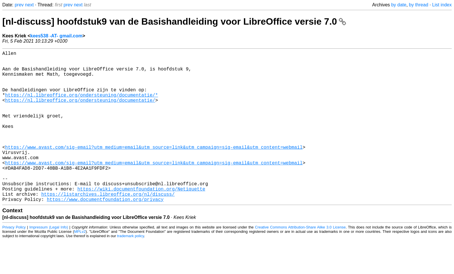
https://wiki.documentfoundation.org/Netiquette (141, 220)
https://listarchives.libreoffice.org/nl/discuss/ (108, 226)
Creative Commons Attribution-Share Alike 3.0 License (300, 261)
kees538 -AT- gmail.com (56, 35)
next (29, 4)
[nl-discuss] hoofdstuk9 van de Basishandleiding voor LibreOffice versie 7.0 (174, 21)
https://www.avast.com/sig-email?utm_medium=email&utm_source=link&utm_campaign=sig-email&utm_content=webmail (154, 169)
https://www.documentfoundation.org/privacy (105, 233)
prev (19, 4)
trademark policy (130, 269)
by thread (418, 4)
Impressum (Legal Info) (48, 261)
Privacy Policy (14, 261)
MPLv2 (80, 265)
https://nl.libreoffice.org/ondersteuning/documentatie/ (80, 111)
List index (442, 4)
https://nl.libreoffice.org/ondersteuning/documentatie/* (81, 105)
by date (398, 4)
